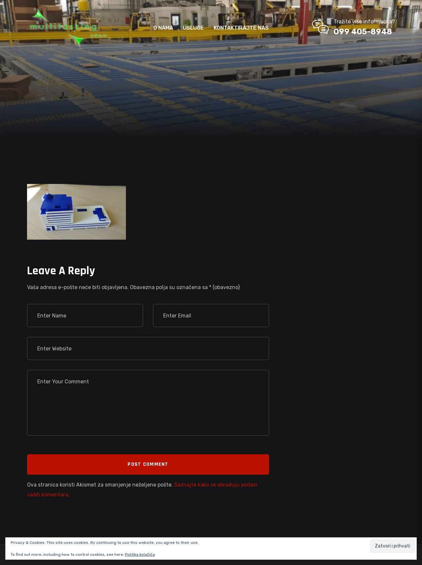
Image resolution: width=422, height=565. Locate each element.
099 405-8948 (363, 31)
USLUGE (193, 28)
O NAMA (163, 28)
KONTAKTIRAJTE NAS (241, 28)
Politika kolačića (140, 554)
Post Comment (148, 464)
